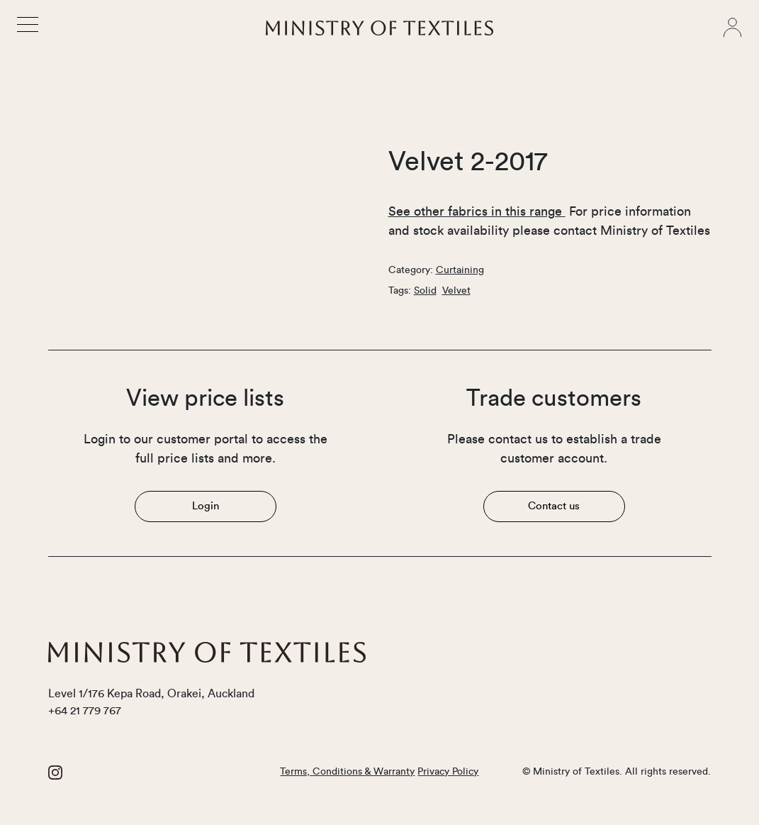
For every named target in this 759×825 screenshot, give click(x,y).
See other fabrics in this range (477, 211)
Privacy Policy (447, 772)
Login (205, 506)
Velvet (456, 291)
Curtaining (460, 270)
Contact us (554, 506)
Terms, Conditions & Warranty (347, 772)
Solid (425, 291)
